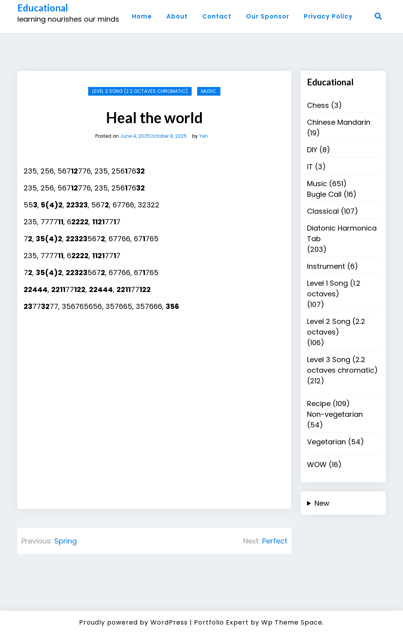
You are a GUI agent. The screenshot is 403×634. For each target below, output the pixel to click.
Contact (216, 16)
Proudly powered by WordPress (133, 622)
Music (208, 91)
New (321, 503)
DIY (312, 150)
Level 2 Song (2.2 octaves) (336, 326)
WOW (317, 464)
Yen (203, 136)
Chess (318, 105)
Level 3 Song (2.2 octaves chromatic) (140, 91)
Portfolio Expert (221, 622)
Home (142, 16)
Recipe (319, 403)
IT (310, 167)
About (177, 16)
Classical (323, 211)
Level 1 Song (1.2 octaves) (333, 288)
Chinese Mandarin (338, 122)
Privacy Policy (328, 16)
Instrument (326, 266)
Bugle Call (324, 194)
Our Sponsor (267, 16)
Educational (42, 7)
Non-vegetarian (335, 414)
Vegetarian (326, 442)
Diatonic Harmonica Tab (342, 233)
